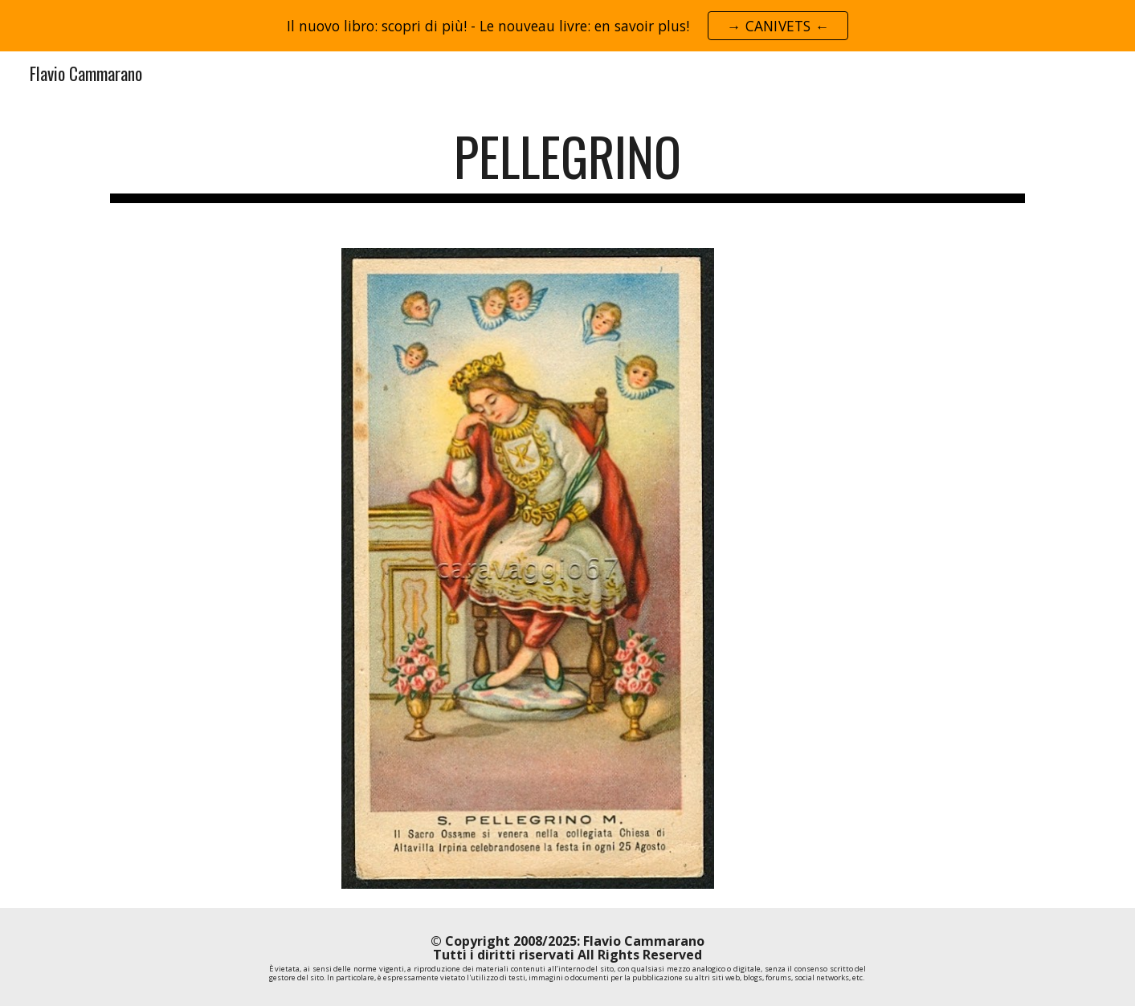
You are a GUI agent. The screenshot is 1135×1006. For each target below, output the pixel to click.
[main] (567, 164)
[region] (567, 25)
